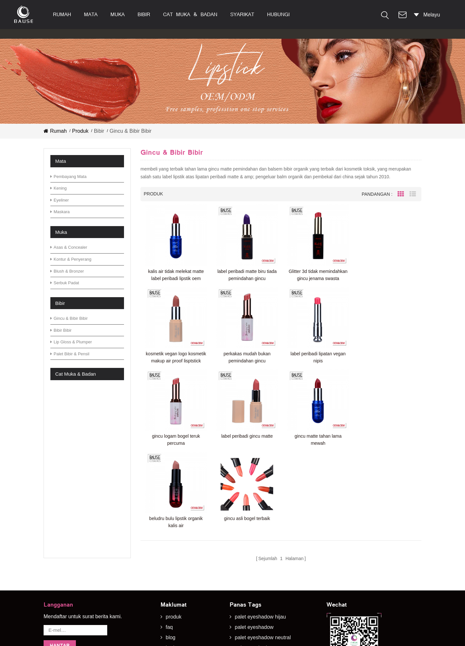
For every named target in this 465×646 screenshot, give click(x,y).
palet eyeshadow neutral (263, 546)
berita (172, 557)
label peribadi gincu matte (386, 352)
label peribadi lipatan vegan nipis (245, 355)
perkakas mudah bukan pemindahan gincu (175, 355)
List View (413, 194)
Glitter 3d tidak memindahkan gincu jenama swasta (316, 274)
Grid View (401, 194)
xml (170, 587)
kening (58, 188)
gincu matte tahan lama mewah (175, 437)
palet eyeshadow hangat (263, 587)
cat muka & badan (190, 14)
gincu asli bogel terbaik (316, 433)
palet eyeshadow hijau (260, 526)
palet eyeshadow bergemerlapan (272, 598)
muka (117, 14)
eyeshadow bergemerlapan (266, 608)
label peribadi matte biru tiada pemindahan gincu (245, 274)
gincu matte (248, 618)
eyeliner (59, 200)
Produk (80, 131)
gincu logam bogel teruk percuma (316, 355)
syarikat (242, 14)
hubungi (278, 14)
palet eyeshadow (254, 536)
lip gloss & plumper (71, 341)
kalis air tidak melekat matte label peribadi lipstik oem (175, 274)
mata (91, 14)
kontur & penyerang (70, 259)
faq (169, 536)
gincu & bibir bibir (69, 318)
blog (170, 546)
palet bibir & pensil (69, 353)
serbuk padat (64, 282)
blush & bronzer (67, 271)
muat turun (178, 567)
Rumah (62, 14)
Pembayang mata (68, 176)
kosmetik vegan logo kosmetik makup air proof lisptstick (386, 274)
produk (173, 526)
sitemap (175, 577)
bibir (144, 14)
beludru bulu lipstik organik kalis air (246, 437)
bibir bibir (61, 330)
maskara (60, 211)
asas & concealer (68, 247)
